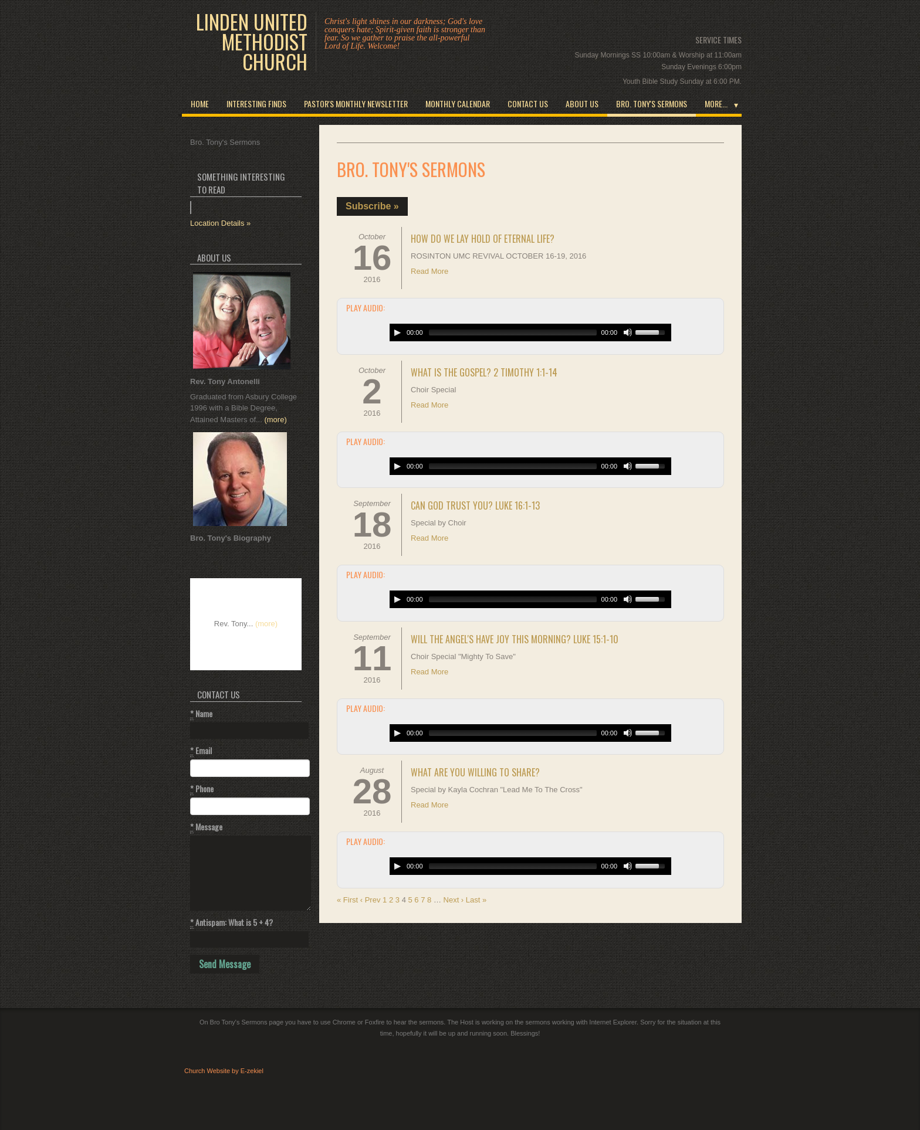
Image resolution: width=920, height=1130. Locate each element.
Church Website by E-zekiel (223, 1070)
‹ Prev (370, 899)
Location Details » (220, 223)
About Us (582, 103)
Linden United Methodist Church (251, 42)
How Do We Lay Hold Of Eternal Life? (482, 239)
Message (206, 827)
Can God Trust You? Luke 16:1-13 (475, 505)
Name (201, 714)
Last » (476, 899)
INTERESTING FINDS (256, 103)
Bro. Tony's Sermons (651, 103)
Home (200, 103)
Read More (429, 271)
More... (716, 103)
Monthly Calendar (457, 103)
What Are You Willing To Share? (475, 772)
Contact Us (528, 103)
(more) (275, 419)
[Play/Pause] (397, 332)
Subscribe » (372, 206)
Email (201, 750)
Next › (454, 899)
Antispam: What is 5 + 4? (231, 922)
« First (347, 899)
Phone (202, 789)
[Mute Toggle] (627, 332)
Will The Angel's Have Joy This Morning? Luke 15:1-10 (514, 639)
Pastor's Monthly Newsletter (356, 103)
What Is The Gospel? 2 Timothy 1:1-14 (484, 372)
